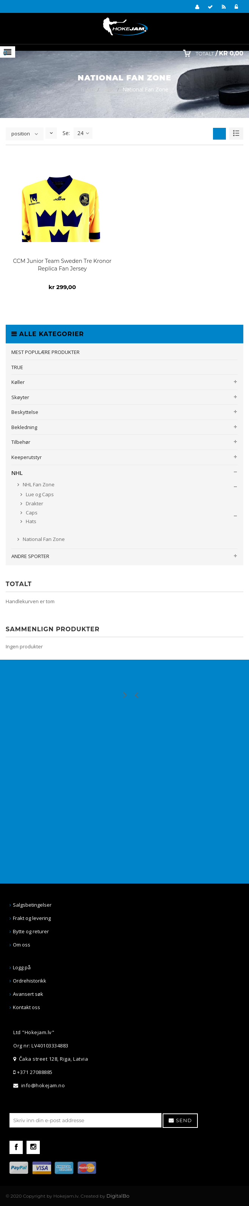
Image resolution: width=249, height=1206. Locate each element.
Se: (66, 133)
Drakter (34, 503)
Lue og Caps (39, 494)
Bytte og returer (31, 931)
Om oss (21, 944)
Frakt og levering (32, 918)
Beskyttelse (24, 412)
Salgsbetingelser (32, 904)
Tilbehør (20, 442)
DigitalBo (118, 1196)
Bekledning (24, 427)
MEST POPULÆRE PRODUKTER (45, 352)
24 (83, 133)
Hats (30, 521)
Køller (18, 382)
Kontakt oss (26, 1007)
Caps (31, 512)
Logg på (22, 967)
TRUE (17, 367)
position (20, 133)
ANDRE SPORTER (30, 556)
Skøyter (20, 397)
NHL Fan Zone (38, 484)
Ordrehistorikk (29, 980)
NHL (108, 89)
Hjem (87, 89)
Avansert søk (28, 994)
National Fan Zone (43, 539)
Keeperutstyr (26, 457)
